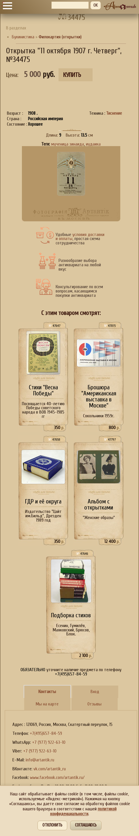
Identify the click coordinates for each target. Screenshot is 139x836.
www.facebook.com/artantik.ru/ (57, 777)
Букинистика (23, 36)
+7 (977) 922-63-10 (48, 742)
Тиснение (114, 113)
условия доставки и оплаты (80, 236)
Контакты (47, 691)
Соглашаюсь (86, 825)
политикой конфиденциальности (83, 811)
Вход (95, 691)
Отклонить (52, 825)
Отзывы (94, 704)
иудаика (93, 144)
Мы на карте (47, 704)
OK (95, 5)
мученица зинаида (67, 144)
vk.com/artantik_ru (49, 768)
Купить (72, 75)
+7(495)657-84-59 (46, 733)
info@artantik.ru (40, 760)
